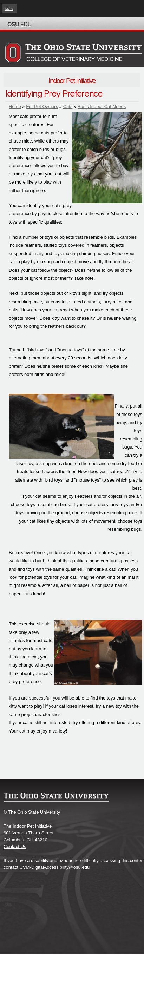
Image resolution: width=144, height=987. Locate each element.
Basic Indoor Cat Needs (102, 106)
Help (93, 24)
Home (15, 106)
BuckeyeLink (101, 24)
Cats (68, 106)
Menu (9, 9)
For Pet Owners (42, 106)
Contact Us (15, 846)
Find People (117, 24)
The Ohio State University (19, 24)
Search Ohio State (133, 24)
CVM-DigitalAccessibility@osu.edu (55, 867)
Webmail (125, 24)
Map (109, 24)
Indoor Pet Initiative (71, 81)
